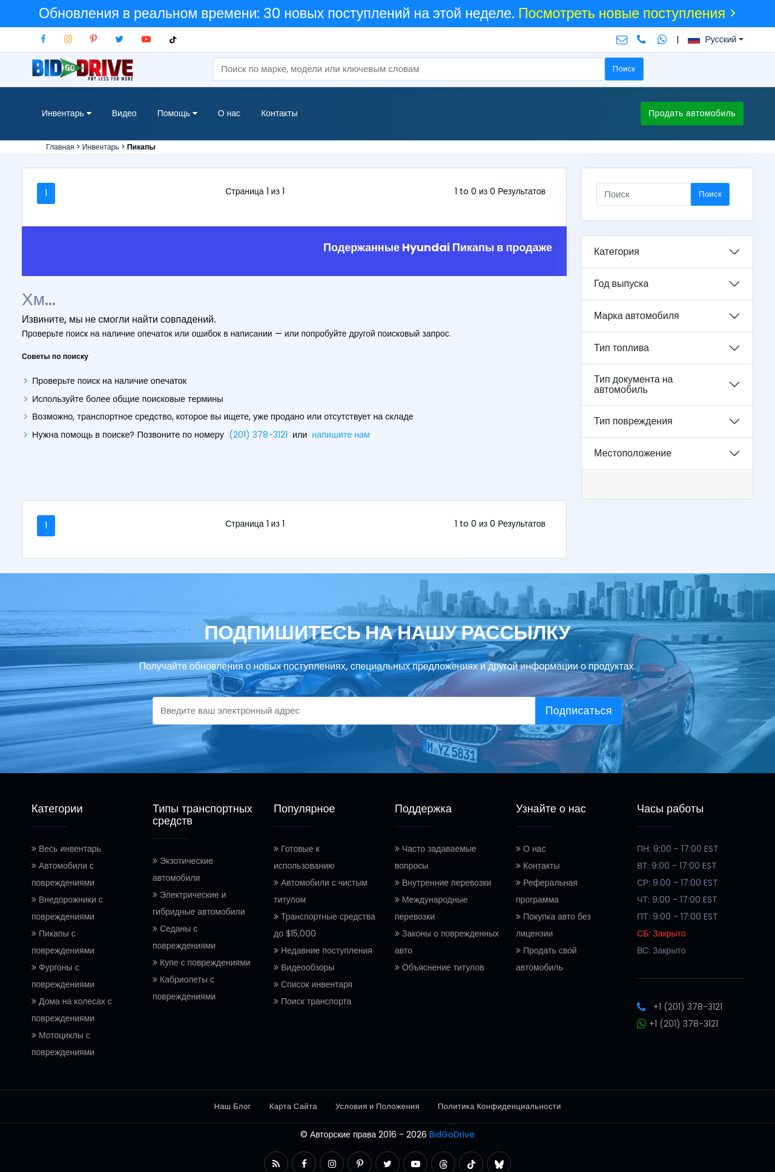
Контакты (279, 113)
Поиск (624, 68)
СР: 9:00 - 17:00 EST (677, 883)
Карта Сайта (293, 1106)
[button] (276, 1163)
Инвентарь (100, 147)
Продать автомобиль (692, 113)
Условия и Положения (377, 1106)
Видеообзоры (304, 967)
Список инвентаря (313, 984)
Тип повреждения (633, 421)
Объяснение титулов (439, 967)
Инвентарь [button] (66, 113)
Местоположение (632, 453)
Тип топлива (621, 348)
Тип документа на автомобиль (633, 384)
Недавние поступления (323, 950)
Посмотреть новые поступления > (627, 13)
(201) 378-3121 (258, 435)
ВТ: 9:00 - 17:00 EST (677, 866)
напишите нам (341, 435)
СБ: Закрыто (661, 933)
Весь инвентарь (66, 849)
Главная (60, 147)
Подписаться (579, 710)
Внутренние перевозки (443, 883)
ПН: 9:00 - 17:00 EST (678, 849)
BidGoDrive (452, 1134)
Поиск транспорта (312, 1001)
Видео (124, 113)
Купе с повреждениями (202, 962)
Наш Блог (232, 1106)
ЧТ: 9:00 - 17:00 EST (677, 900)
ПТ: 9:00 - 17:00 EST (677, 916)
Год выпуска (621, 284)
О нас (229, 113)
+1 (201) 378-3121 (679, 1007)
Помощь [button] (177, 113)
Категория (616, 251)
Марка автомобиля (636, 316)
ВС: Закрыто (661, 950)
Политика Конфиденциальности (499, 1106)
